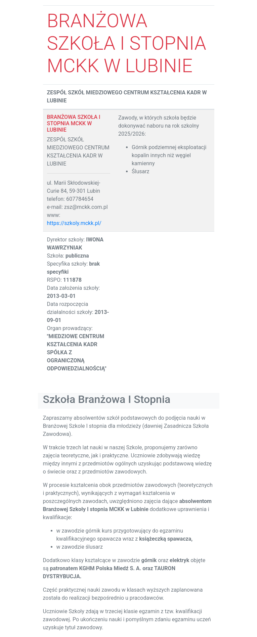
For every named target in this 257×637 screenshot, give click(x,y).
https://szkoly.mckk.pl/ (74, 223)
